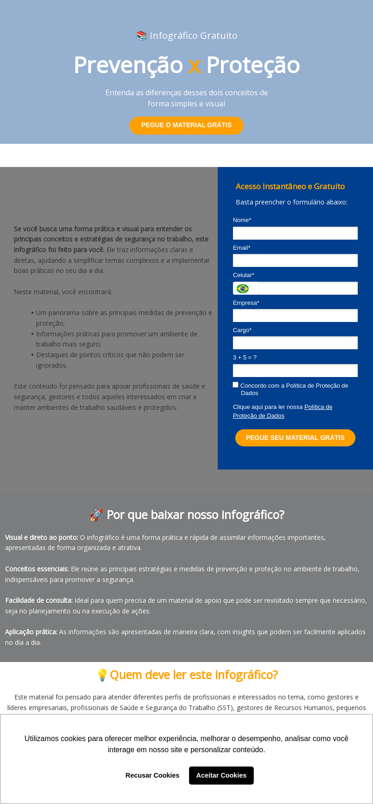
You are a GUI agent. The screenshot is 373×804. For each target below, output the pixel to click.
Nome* (242, 219)
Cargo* (242, 330)
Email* (242, 247)
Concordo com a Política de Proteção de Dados (291, 389)
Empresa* (246, 302)
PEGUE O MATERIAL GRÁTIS (186, 125)
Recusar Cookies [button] (153, 775)
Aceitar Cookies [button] (221, 775)
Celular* (243, 275)
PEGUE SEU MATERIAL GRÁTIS (295, 437)
